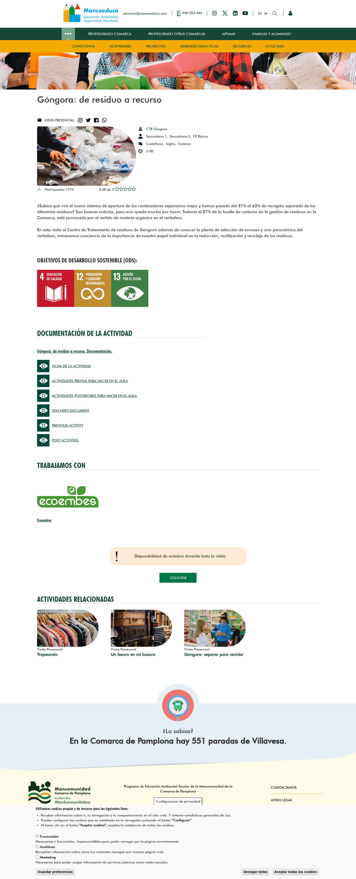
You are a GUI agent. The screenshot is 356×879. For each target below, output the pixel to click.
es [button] (260, 13)
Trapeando (47, 654)
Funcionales (49, 837)
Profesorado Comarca (109, 34)
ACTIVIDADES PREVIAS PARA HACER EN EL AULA (90, 381)
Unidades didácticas (199, 46)
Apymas (228, 34)
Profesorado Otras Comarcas (176, 34)
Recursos (242, 46)
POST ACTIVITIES (65, 440)
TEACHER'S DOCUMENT (70, 411)
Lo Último (275, 46)
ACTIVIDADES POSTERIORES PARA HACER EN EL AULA (94, 396)
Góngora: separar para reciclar (213, 654)
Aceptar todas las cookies (295, 872)
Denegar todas (255, 872)
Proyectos (156, 46)
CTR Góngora (156, 129)
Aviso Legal (281, 800)
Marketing (48, 857)
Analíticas (47, 847)
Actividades (120, 46)
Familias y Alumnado (271, 34)
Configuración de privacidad (178, 801)
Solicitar (178, 578)
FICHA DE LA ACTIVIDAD (71, 366)
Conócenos (83, 46)
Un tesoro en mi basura (133, 654)
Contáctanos (284, 787)
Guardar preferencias (55, 872)
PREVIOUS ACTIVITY (67, 425)
